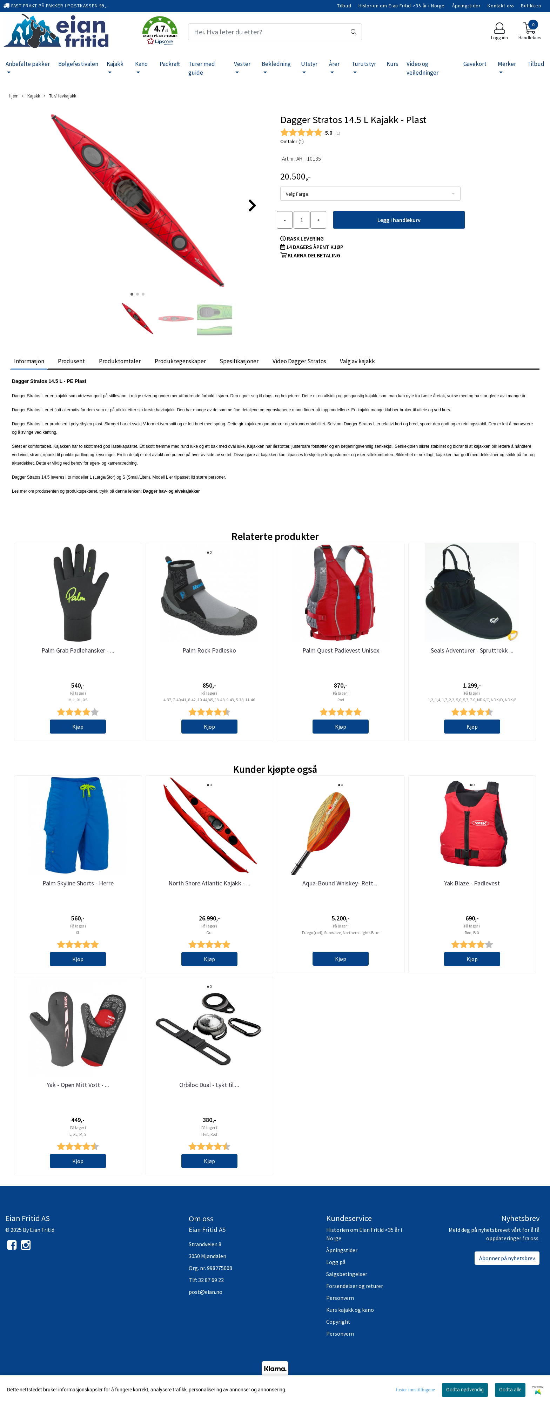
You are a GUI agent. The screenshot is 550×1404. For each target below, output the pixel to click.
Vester (242, 64)
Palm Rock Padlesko (209, 650)
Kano (141, 64)
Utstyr (309, 64)
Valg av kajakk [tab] (357, 361)
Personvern (340, 1297)
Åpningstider (466, 6)
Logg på (336, 1261)
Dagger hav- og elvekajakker (171, 491)
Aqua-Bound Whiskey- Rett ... (340, 883)
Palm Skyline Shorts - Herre (78, 883)
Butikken (531, 6)
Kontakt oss (501, 6)
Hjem (14, 96)
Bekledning (276, 64)
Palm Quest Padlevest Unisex (340, 650)
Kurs (392, 64)
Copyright (338, 1321)
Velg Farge (297, 194)
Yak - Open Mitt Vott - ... (78, 1085)
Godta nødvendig (465, 1389)
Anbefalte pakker (28, 64)
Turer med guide (201, 68)
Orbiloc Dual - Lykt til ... (209, 1085)
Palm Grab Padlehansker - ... (77, 650)
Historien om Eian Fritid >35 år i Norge (401, 6)
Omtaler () (292, 141)
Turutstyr (363, 64)
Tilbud (344, 6)
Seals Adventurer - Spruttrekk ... (472, 650)
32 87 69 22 (211, 1279)
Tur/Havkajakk (59, 96)
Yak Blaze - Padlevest (472, 883)
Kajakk (115, 64)
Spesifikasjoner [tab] (239, 361)
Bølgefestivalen (78, 64)
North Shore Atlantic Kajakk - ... (209, 883)
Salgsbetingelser (346, 1273)
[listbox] (370, 194)
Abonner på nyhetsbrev (507, 1258)
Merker (507, 64)
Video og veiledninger (422, 68)
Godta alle (510, 1389)
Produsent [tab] (71, 361)
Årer (334, 64)
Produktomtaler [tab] (120, 361)
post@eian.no (205, 1291)
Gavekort (475, 64)
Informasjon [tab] (29, 361)
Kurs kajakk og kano (350, 1309)
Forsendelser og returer (354, 1285)
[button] (159, 31)
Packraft (170, 64)
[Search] (275, 31)
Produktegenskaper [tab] (180, 361)
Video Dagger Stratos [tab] (299, 361)
